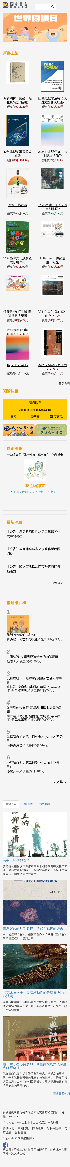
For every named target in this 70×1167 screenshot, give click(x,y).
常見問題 (23, 1128)
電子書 (35, 417)
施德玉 (11, 661)
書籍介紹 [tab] (11, 804)
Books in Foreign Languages (35, 409)
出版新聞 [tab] (28, 804)
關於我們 (8, 1128)
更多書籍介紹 (61, 1093)
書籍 (13, 417)
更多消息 (57, 583)
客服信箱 (20, 1132)
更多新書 (64, 383)
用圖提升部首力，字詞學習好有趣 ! (34, 491)
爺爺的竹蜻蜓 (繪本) (21, 634)
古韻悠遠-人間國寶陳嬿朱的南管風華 (32, 657)
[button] (8, 29)
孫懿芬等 (13, 771)
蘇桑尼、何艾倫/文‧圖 (22, 639)
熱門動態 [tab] (44, 804)
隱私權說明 (54, 1128)
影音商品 (56, 417)
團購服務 (35, 402)
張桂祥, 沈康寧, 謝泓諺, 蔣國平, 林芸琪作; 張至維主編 (33, 688)
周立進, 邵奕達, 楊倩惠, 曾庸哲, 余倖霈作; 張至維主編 (33, 717)
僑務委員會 (14, 745)
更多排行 (60, 782)
